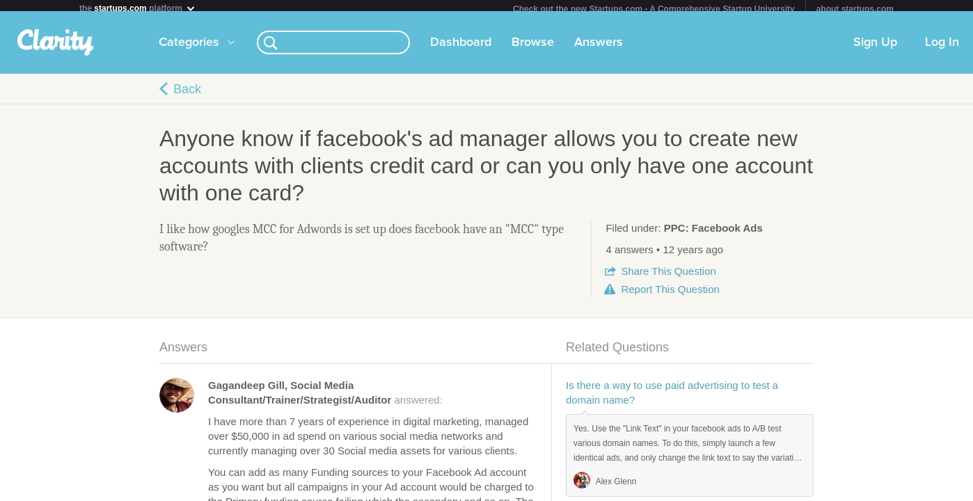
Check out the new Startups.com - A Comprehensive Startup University (654, 9)
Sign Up (875, 48)
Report (670, 295)
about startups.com (855, 9)
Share (668, 277)
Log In (942, 48)
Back (187, 95)
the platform (137, 8)
